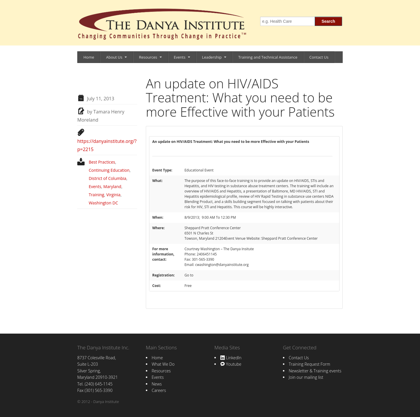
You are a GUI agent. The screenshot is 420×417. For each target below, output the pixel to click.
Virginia (113, 194)
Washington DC (103, 203)
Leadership (212, 57)
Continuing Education (109, 170)
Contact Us (319, 57)
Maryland (112, 186)
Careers (159, 390)
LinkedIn (231, 357)
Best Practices (102, 162)
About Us (114, 57)
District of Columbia (107, 178)
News (157, 384)
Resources (148, 57)
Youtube (230, 364)
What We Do (163, 364)
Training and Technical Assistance (268, 57)
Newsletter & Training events (315, 371)
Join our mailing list (306, 377)
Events (180, 57)
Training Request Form (309, 364)
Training (96, 194)
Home (88, 57)
